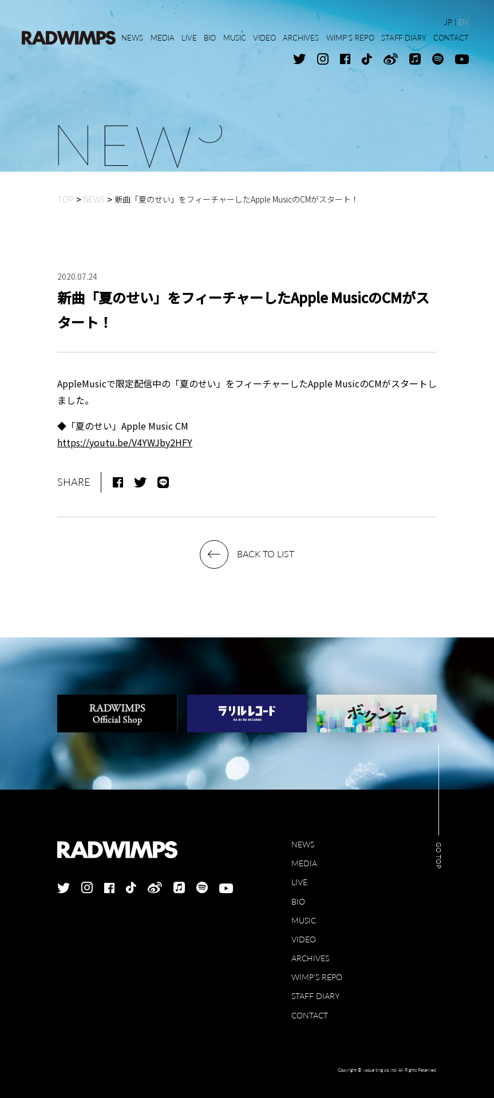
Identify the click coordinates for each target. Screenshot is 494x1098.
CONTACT (309, 1015)
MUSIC (303, 920)
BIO (298, 901)
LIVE (299, 882)
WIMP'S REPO (316, 977)
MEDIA (304, 863)
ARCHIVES (310, 958)
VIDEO (303, 939)
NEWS (302, 844)
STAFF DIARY (315, 996)
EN (463, 22)
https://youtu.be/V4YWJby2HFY (124, 442)
